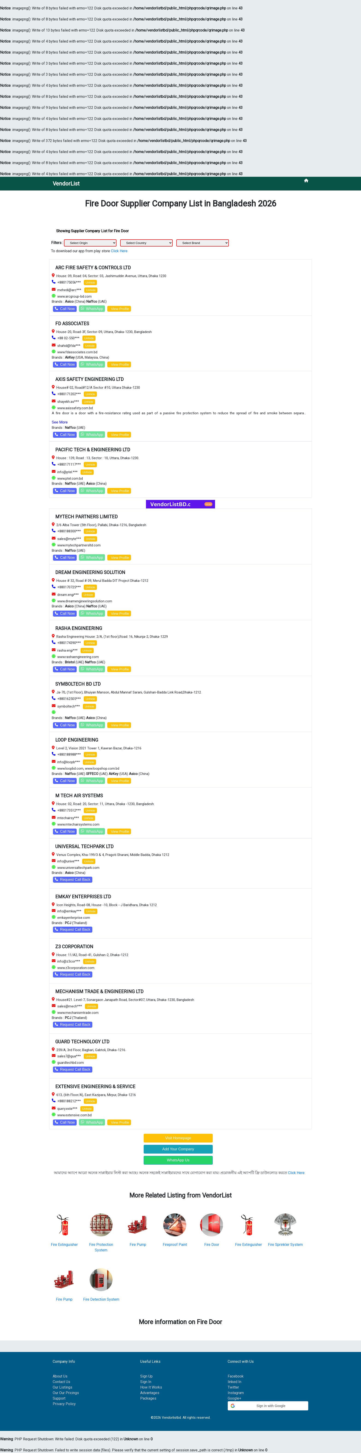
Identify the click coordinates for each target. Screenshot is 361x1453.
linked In (234, 1382)
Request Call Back (72, 880)
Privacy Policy (64, 1404)
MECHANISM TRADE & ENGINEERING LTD (99, 991)
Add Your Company (178, 1149)
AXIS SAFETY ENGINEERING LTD (89, 379)
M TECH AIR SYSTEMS (79, 795)
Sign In (145, 1382)
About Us (60, 1376)
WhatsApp (92, 308)
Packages (148, 1398)
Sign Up (146, 1376)
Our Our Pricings (66, 1393)
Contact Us (61, 1382)
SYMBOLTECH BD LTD (78, 684)
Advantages (149, 1393)
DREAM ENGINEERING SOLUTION (90, 572)
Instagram (236, 1393)
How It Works (151, 1387)
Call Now (65, 309)
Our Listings (62, 1387)
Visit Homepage (178, 1138)
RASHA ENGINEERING (78, 628)
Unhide (90, 282)
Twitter (233, 1387)
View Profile (119, 309)
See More (60, 422)
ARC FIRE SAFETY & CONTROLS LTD (93, 267)
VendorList (66, 183)
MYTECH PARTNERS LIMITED (86, 516)
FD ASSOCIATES (72, 323)
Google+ (234, 1398)
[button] (268, 1405)
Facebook (236, 1376)
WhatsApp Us (178, 1160)
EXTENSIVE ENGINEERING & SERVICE (95, 1086)
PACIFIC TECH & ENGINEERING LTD (92, 449)
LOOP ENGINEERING (76, 740)
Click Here (119, 251)
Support (59, 1398)
